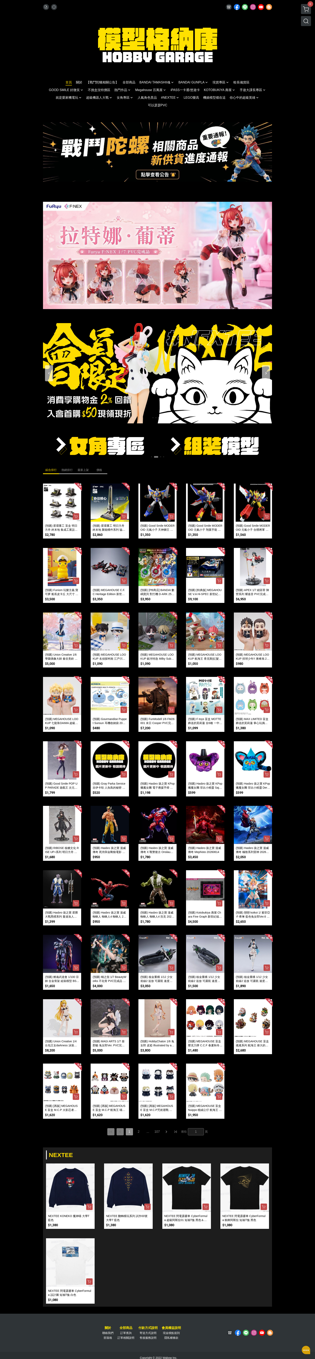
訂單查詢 (126, 1333)
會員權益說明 (171, 1328)
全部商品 (126, 1328)
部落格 (108, 1337)
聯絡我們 (108, 1333)
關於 (108, 1328)
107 (157, 1131)
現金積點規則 (171, 1333)
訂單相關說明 (126, 1337)
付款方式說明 (148, 1328)
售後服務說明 (148, 1337)
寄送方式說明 (148, 1333)
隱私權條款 (171, 1337)
